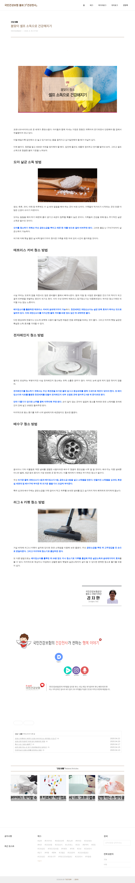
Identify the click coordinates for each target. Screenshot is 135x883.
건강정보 (88, 841)
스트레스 (69, 845)
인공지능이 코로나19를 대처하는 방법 (28, 750)
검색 (127, 842)
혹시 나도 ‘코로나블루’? (23, 744)
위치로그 (115, 5)
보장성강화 (60, 841)
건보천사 (88, 849)
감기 (40, 853)
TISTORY (68, 879)
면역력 (86, 845)
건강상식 (59, 845)
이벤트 (64, 849)
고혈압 (62, 853)
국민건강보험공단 (65, 857)
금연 (40, 841)
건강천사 (79, 857)
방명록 (125, 5)
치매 (72, 849)
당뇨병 (70, 841)
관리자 (76, 879)
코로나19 (52, 857)
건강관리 (72, 853)
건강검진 (42, 857)
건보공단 (42, 849)
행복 (54, 853)
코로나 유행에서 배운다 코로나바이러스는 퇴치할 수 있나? (35, 738)
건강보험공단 (83, 853)
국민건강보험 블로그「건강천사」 (20, 5)
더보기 (40, 861)
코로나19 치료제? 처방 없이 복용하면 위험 (30, 741)
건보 (79, 849)
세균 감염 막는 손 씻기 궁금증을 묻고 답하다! (31, 747)
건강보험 (49, 845)
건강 (16, 734)
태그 (91, 5)
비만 (40, 845)
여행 (47, 853)
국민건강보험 (53, 849)
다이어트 (49, 841)
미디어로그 (102, 5)
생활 (20, 734)
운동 (94, 845)
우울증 (88, 857)
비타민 (79, 841)
